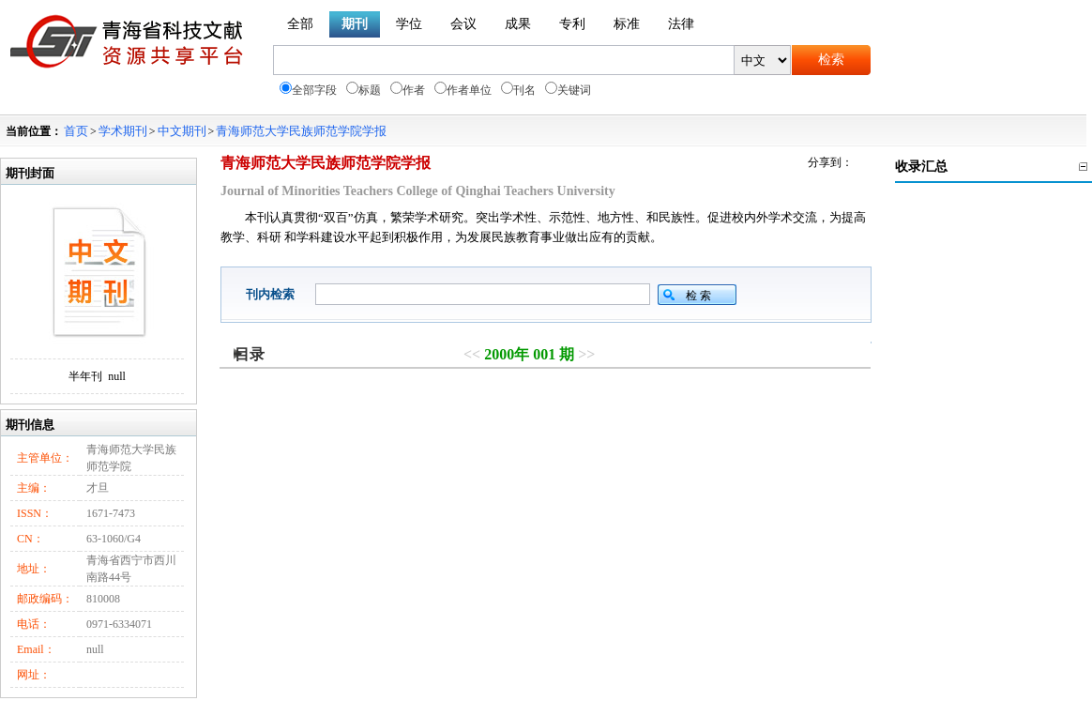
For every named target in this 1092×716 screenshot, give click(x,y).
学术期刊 (123, 131)
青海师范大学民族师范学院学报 (301, 131)
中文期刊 (182, 131)
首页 (76, 131)
